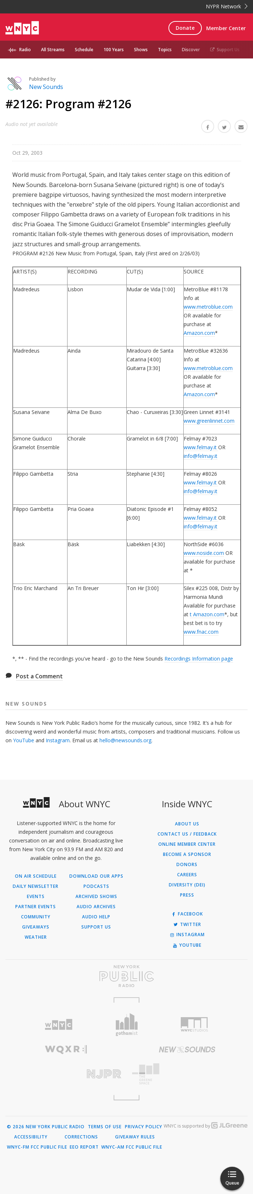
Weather (36, 937)
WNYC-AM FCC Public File (131, 1147)
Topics (165, 49)
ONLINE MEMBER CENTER (187, 844)
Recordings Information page (198, 658)
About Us (187, 824)
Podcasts (96, 886)
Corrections (81, 1137)
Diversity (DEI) (187, 885)
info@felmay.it (200, 455)
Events (36, 896)
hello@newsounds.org (125, 740)
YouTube (23, 740)
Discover (191, 49)
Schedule (84, 49)
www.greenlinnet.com (209, 420)
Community (35, 917)
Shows (141, 49)
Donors (186, 864)
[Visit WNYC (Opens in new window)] (59, 1024)
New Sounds (46, 87)
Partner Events (35, 907)
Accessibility (31, 1137)
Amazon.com (199, 332)
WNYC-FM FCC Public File (37, 1147)
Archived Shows (96, 896)
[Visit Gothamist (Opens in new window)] (126, 1024)
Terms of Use (105, 1127)
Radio (25, 49)
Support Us (225, 49)
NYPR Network (227, 6)
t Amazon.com (207, 614)
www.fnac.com (201, 631)
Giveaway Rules (135, 1137)
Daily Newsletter (35, 886)
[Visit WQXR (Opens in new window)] (66, 1049)
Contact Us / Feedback (187, 834)
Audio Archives (96, 907)
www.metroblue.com (208, 306)
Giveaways (35, 927)
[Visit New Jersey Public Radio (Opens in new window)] (66, 1074)
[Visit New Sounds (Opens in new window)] (187, 1049)
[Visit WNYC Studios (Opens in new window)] (194, 1024)
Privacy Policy (143, 1127)
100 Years (113, 49)
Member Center (226, 28)
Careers (187, 875)
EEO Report (84, 1147)
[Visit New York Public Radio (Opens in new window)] (126, 976)
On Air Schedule (36, 876)
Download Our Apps (96, 876)
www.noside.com (204, 552)
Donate (185, 27)
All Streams (53, 49)
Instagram (58, 740)
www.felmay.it (201, 447)
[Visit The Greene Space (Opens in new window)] (187, 1074)
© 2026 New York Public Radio (46, 1127)
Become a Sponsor (187, 854)
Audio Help (96, 917)
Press (187, 895)
